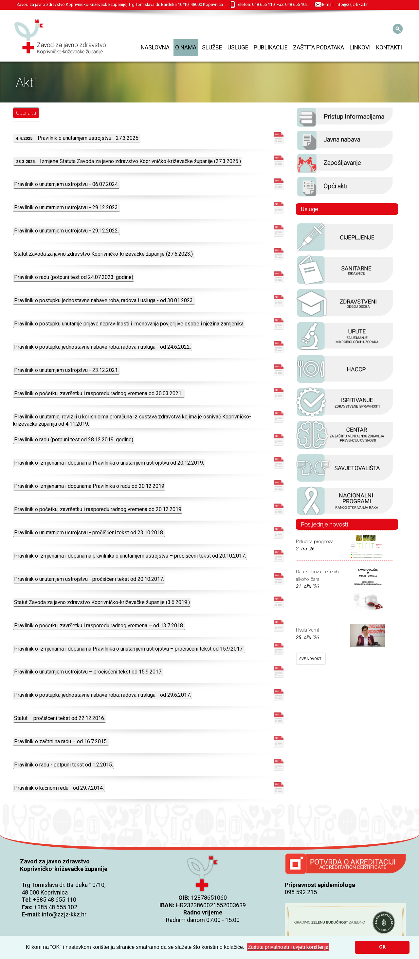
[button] (288, 947)
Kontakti (389, 47)
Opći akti (26, 113)
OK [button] (382, 947)
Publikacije (270, 47)
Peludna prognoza (315, 541)
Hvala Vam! (307, 630)
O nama (185, 47)
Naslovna (155, 47)
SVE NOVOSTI (310, 659)
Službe (212, 47)
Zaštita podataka (318, 47)
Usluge (238, 47)
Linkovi (360, 47)
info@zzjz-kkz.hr (64, 914)
